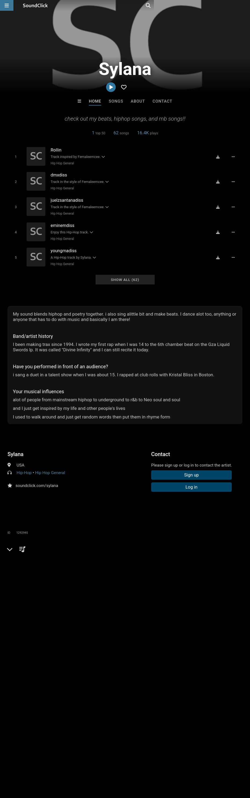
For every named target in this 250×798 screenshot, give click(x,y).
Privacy (128, 766)
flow (207, 562)
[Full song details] (235, 156)
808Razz (58, 683)
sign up (28, 586)
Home (95, 101)
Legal (145, 766)
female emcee (228, 562)
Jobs (73, 766)
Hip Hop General (61, 163)
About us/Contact (47, 766)
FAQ (22, 766)
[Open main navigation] (6, 5)
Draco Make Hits (192, 683)
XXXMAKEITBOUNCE (147, 683)
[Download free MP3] (220, 156)
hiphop (121, 562)
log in (48, 586)
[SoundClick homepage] (35, 5)
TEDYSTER (103, 683)
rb (134, 562)
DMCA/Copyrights (100, 766)
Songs (116, 101)
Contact (162, 101)
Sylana (16, 450)
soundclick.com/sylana (37, 481)
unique (192, 562)
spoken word (169, 562)
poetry (146, 562)
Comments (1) (25, 553)
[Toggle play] (14, 156)
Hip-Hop (24, 469)
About (138, 101)
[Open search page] (244, 5)
